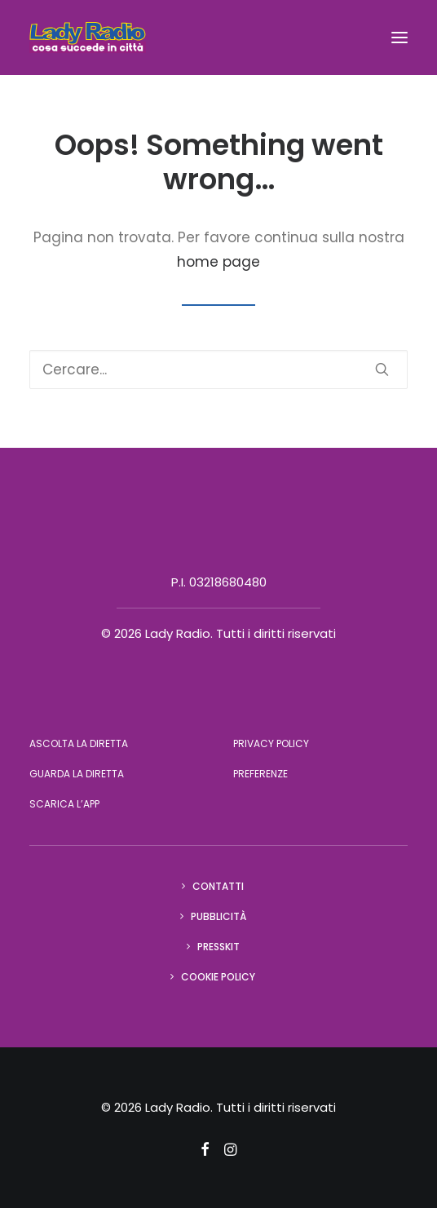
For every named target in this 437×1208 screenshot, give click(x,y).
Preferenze (260, 774)
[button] (399, 37)
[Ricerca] (218, 369)
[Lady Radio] (87, 37)
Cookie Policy (218, 977)
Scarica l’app (64, 804)
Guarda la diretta (76, 774)
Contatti (218, 886)
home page (218, 262)
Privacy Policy (271, 743)
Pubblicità (218, 916)
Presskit (218, 947)
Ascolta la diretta (78, 743)
